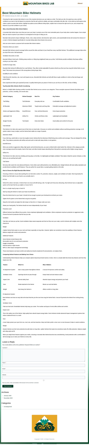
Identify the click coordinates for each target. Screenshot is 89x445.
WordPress (39, 443)
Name (4, 362)
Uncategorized (8, 406)
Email (4, 368)
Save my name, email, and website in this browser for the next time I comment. (20, 382)
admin (26, 16)
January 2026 (7, 395)
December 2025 (8, 398)
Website (4, 374)
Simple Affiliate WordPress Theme (50, 443)
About (80, 3)
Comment (5, 347)
